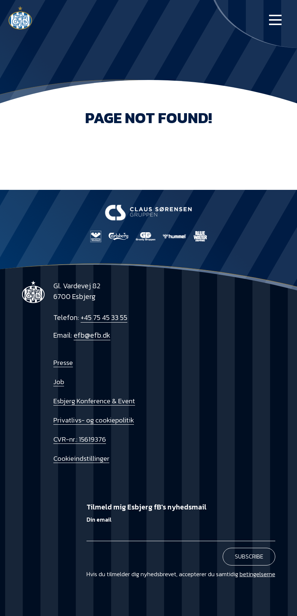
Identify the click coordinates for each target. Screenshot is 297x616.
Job (58, 381)
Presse (63, 362)
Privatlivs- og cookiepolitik (93, 420)
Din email (99, 519)
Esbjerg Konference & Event (94, 401)
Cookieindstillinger (81, 458)
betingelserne (257, 574)
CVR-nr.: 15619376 (79, 439)
